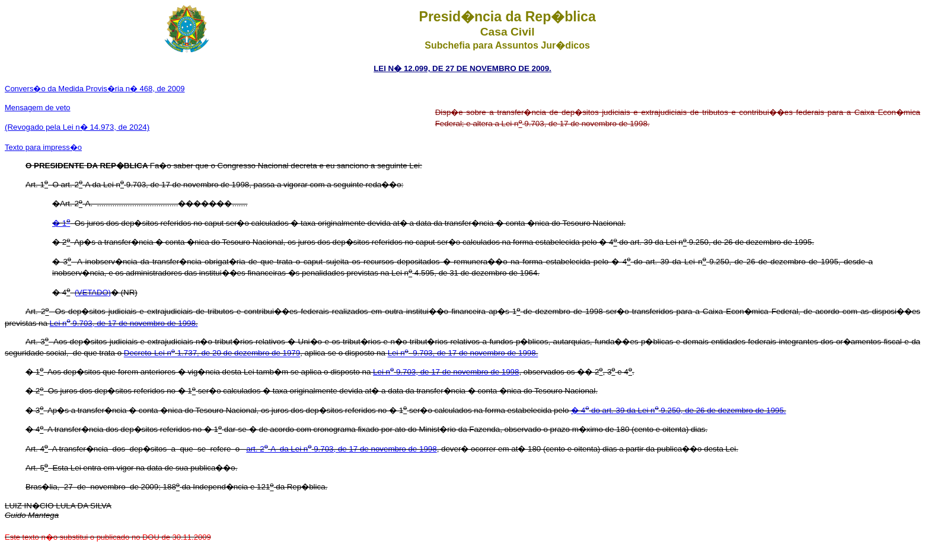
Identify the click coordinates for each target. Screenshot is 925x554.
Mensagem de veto (38, 107)
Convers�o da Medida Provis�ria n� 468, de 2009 (95, 88)
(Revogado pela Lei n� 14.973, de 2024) (77, 127)
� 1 (61, 223)
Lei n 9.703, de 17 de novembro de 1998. (124, 323)
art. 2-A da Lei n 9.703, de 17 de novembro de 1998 (341, 448)
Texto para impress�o (43, 147)
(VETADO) (93, 292)
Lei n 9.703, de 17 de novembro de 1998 (446, 371)
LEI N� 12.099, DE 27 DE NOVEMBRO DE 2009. (462, 68)
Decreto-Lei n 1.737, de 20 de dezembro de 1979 (212, 353)
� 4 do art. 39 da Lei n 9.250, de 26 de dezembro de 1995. (678, 410)
